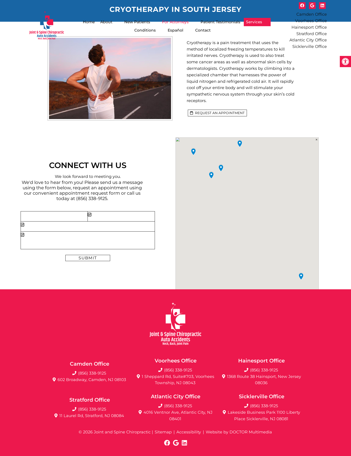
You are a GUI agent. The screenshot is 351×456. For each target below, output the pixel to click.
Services (254, 22)
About (106, 22)
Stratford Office (311, 34)
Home (89, 22)
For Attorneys (175, 22)
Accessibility (188, 432)
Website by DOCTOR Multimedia (239, 432)
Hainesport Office (309, 27)
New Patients (137, 22)
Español (175, 30)
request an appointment (217, 113)
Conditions (145, 30)
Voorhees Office (311, 21)
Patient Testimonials (220, 22)
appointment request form (89, 193)
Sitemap (163, 432)
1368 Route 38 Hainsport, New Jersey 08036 (264, 380)
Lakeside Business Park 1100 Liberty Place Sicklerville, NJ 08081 (264, 415)
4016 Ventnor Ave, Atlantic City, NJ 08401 (177, 415)
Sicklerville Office (309, 47)
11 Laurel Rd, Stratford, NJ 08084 (91, 415)
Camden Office (311, 14)
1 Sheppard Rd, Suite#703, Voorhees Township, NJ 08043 (178, 380)
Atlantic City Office (308, 40)
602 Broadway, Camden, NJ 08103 (92, 379)
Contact (203, 30)
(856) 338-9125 (91, 198)
